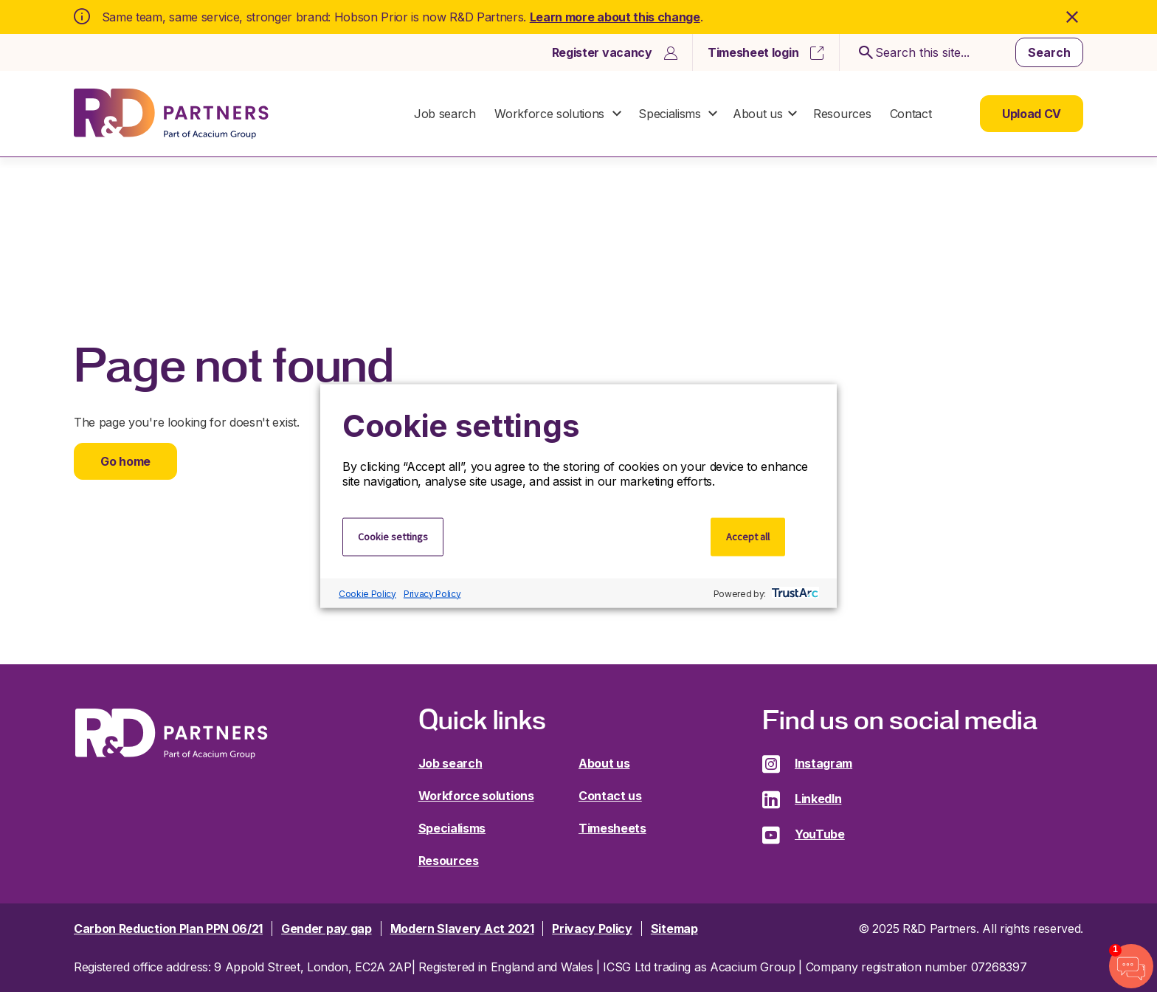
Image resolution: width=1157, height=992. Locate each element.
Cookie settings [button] (393, 536)
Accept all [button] (748, 536)
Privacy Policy (432, 593)
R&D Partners (171, 114)
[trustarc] (793, 593)
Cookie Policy (367, 593)
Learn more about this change (615, 17)
